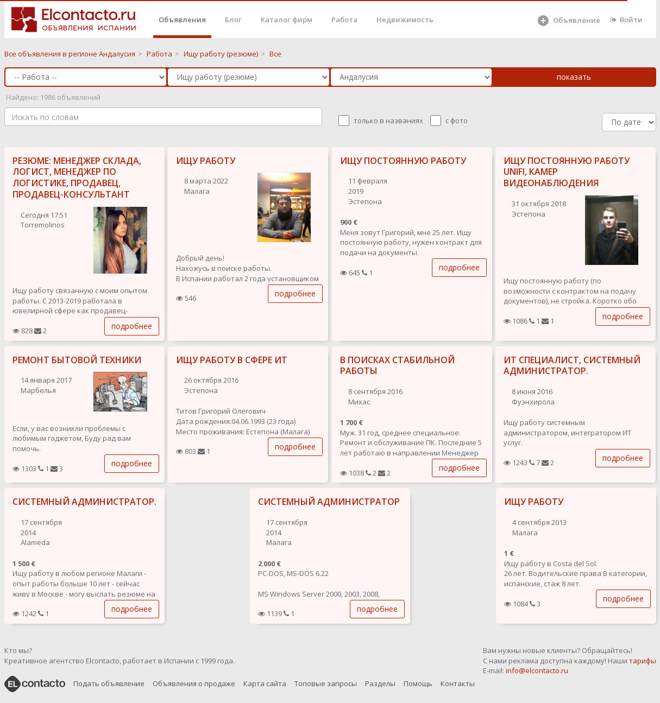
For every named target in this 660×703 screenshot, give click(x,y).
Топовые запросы (325, 683)
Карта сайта (264, 683)
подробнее (131, 326)
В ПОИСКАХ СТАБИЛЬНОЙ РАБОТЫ (397, 365)
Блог (233, 19)
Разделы (380, 683)
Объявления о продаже (194, 683)
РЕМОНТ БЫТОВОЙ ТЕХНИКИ (76, 360)
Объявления (182, 19)
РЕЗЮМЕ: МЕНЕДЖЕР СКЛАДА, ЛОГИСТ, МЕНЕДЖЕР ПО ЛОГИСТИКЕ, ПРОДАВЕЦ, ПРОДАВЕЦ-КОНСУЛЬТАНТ (76, 177)
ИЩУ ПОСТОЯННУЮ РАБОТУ (403, 161)
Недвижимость (404, 19)
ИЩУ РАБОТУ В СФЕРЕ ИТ (231, 360)
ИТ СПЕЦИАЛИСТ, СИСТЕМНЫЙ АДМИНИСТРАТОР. (572, 365)
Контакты (458, 683)
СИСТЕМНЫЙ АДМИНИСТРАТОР (329, 502)
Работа (344, 19)
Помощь (418, 683)
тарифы (642, 661)
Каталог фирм (286, 19)
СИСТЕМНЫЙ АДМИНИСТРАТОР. (84, 502)
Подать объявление (108, 683)
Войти (626, 19)
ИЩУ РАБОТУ (205, 161)
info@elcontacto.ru (537, 670)
